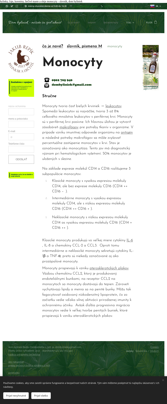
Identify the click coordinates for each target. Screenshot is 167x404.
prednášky (14, 373)
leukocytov (113, 106)
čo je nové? (52, 46)
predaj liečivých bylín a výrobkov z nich (29, 365)
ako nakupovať (16, 362)
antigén (127, 133)
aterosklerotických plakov (109, 268)
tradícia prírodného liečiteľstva (24, 354)
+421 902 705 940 (112, 6)
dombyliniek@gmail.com (85, 6)
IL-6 (130, 240)
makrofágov (69, 127)
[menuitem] (95, 23)
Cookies (154, 347)
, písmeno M (91, 46)
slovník (73, 46)
